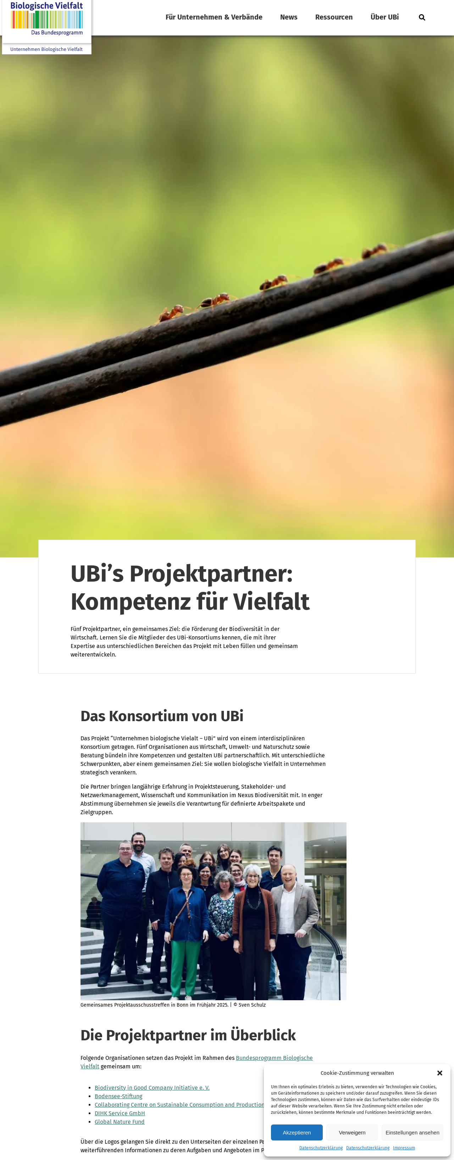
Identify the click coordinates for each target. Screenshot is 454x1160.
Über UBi (385, 17)
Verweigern (352, 1132)
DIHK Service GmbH (120, 1113)
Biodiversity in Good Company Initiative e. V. (152, 1087)
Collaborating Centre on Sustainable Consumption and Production (180, 1104)
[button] (439, 1073)
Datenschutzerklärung (321, 1147)
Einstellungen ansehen (412, 1132)
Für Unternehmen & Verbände (214, 17)
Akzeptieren (297, 1132)
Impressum (404, 1147)
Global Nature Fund (120, 1121)
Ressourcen (334, 17)
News (289, 17)
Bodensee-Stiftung (118, 1096)
